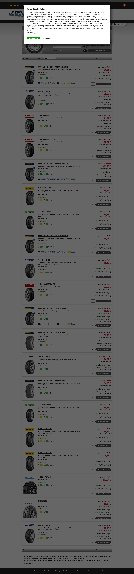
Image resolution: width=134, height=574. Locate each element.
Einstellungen (47, 38)
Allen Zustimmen (33, 38)
